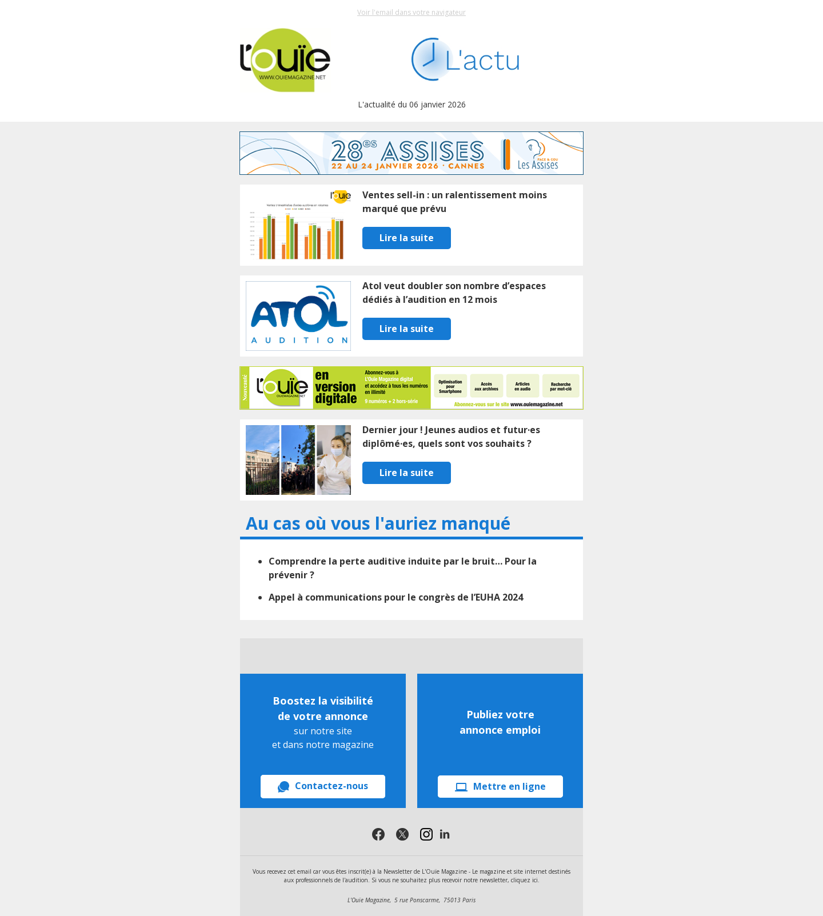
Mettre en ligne (500, 786)
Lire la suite (406, 237)
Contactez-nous (323, 786)
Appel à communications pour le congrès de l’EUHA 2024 (396, 597)
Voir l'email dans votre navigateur (411, 12)
